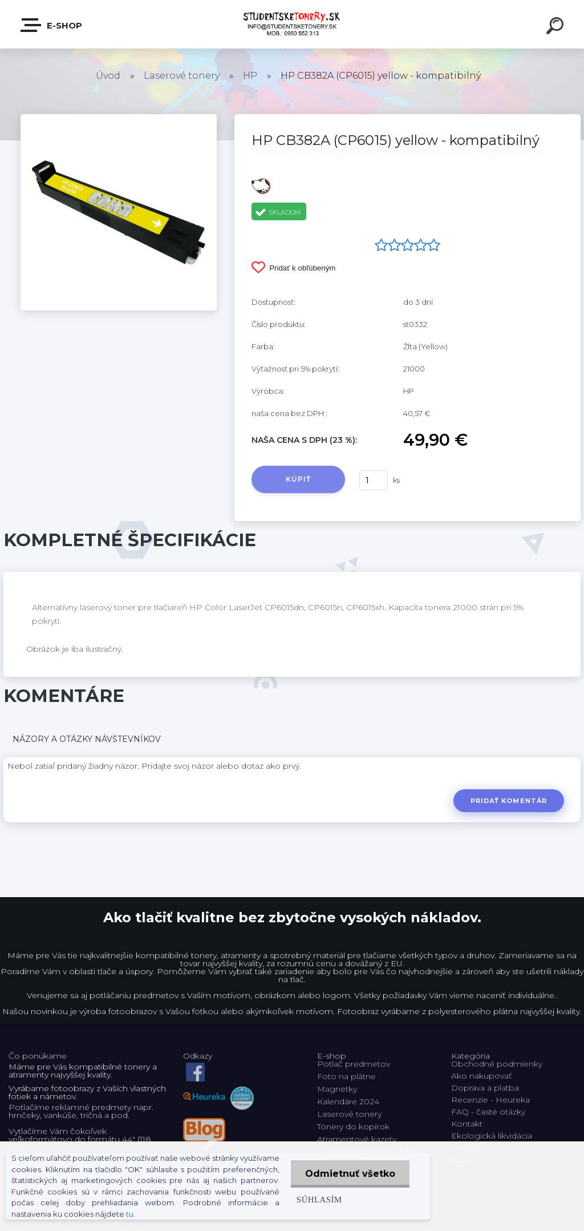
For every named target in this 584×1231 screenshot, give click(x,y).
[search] (556, 27)
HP (250, 75)
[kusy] (373, 480)
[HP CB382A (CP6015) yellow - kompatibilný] (119, 118)
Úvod (108, 75)
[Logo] (292, 24)
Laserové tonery (182, 75)
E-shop (52, 25)
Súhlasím (319, 1199)
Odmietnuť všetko (350, 1173)
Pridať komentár (509, 801)
